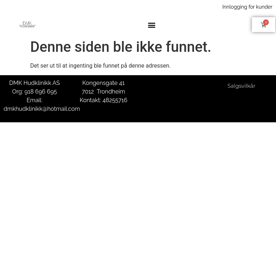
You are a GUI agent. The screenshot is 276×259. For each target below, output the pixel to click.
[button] (152, 25)
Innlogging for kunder (247, 7)
